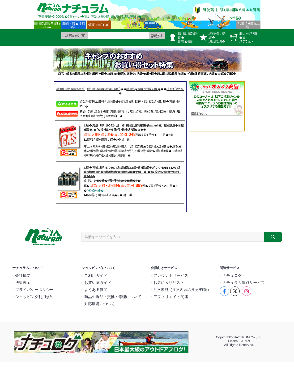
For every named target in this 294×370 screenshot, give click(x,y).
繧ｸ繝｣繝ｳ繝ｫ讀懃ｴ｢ (70, 89)
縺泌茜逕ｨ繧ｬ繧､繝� (221, 10)
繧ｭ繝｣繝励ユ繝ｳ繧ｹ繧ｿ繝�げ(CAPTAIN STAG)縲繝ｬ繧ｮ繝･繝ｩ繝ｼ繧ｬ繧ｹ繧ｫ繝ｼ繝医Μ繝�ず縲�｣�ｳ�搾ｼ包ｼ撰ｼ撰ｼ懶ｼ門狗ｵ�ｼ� (133, 172)
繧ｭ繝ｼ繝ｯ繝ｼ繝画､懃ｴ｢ (103, 89)
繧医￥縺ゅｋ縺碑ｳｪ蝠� (245, 14)
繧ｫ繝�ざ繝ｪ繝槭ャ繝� (143, 89)
